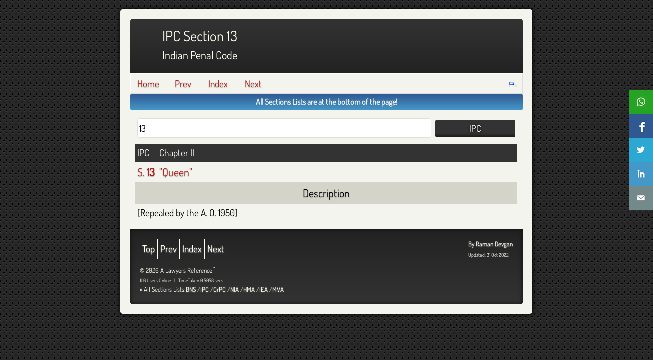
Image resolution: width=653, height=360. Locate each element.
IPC (204, 290)
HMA (249, 290)
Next (253, 84)
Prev (183, 84)
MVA (278, 290)
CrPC (220, 290)
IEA (264, 290)
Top (148, 248)
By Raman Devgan (490, 244)
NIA (234, 290)
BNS (191, 290)
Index (218, 84)
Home (149, 84)
